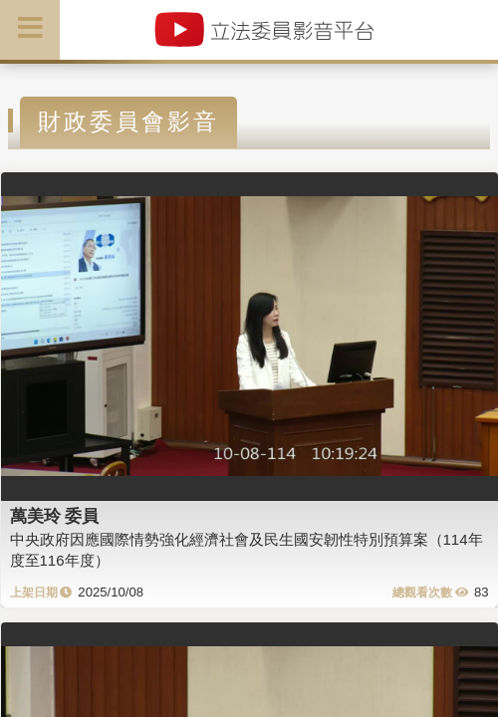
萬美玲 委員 (55, 516)
